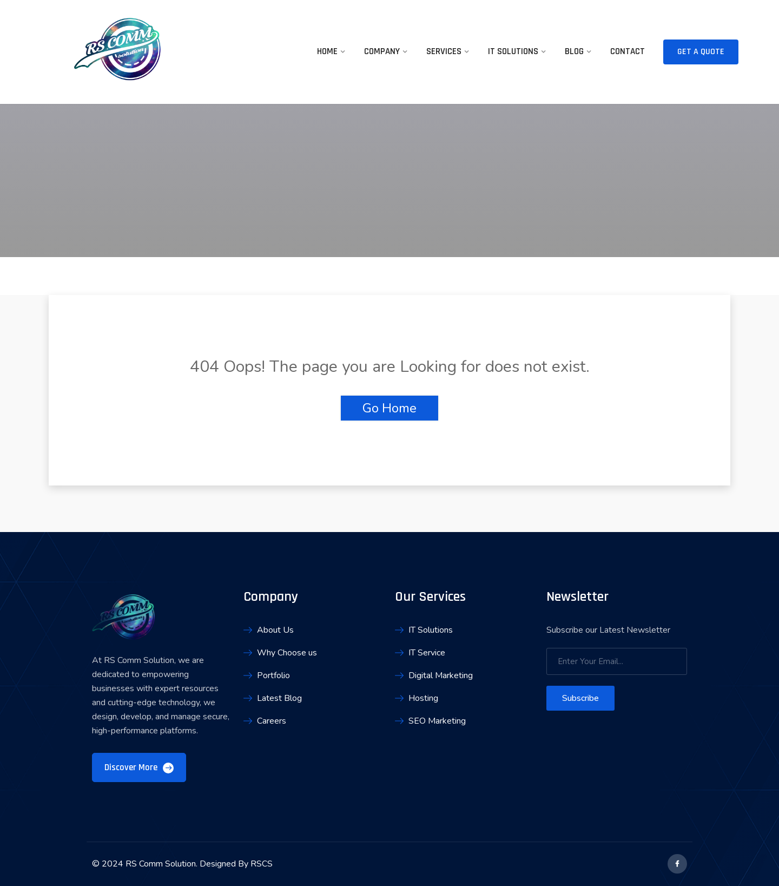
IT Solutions (513, 51)
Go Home (389, 408)
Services (443, 51)
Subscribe (580, 698)
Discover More (139, 767)
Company (382, 51)
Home (327, 51)
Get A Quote (700, 51)
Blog (574, 51)
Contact (627, 51)
